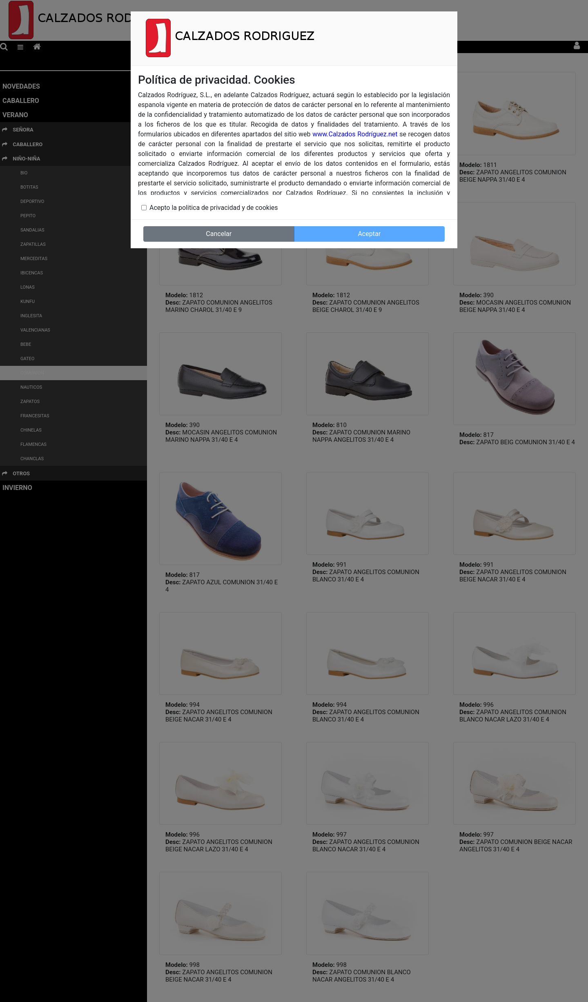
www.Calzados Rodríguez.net (354, 134)
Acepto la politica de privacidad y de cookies (213, 208)
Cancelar (219, 234)
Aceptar (369, 234)
